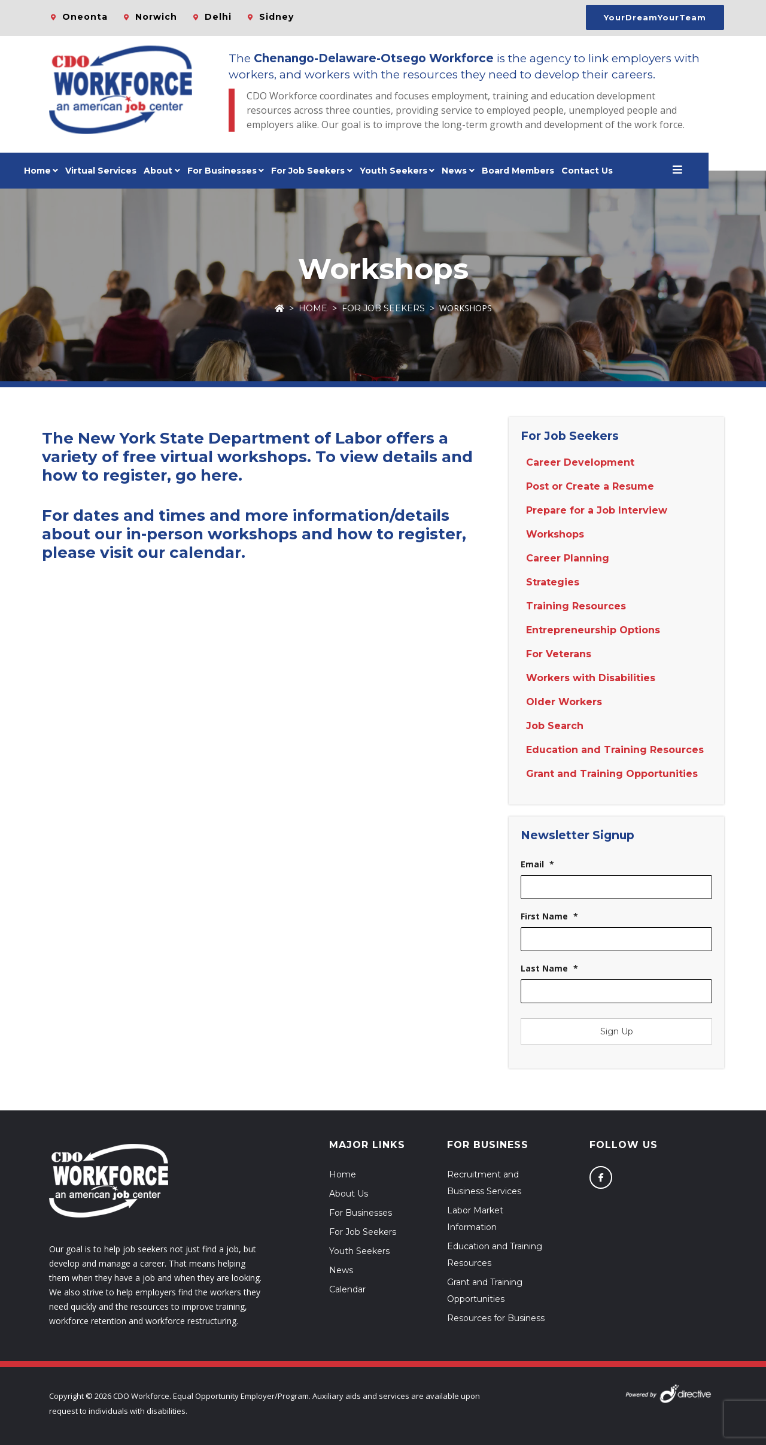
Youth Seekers (359, 1251)
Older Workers (564, 702)
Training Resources (576, 606)
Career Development (580, 462)
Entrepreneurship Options (593, 630)
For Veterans (558, 654)
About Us (348, 1193)
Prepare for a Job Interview (596, 510)
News (483, 170)
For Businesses (250, 170)
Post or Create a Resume (590, 486)
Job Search (554, 725)
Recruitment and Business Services (484, 1183)
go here (206, 475)
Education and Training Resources (615, 749)
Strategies (552, 582)
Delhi (218, 16)
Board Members (546, 170)
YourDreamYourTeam (655, 17)
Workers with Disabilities (590, 678)
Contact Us (616, 170)
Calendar (347, 1289)
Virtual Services (130, 170)
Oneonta (85, 16)
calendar (205, 552)
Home (66, 170)
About (187, 170)
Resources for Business (496, 1318)
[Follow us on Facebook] (600, 1177)
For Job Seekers (383, 308)
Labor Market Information (475, 1218)
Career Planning (567, 558)
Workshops (555, 534)
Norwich (156, 16)
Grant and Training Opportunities (612, 773)
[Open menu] (706, 171)
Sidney (276, 16)
